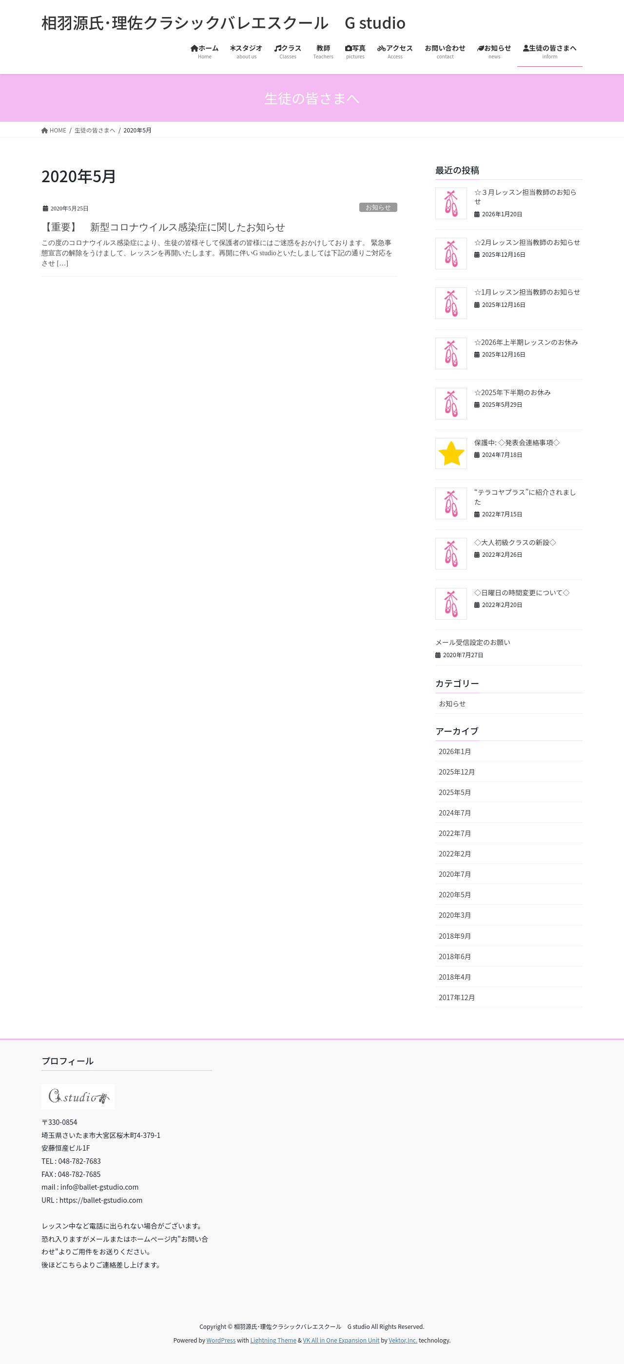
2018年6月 (455, 956)
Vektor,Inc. (403, 1340)
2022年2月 (455, 853)
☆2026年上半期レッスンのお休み (526, 342)
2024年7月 (455, 812)
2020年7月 (455, 874)
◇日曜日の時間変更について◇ (522, 592)
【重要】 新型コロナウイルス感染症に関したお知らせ (163, 227)
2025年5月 (455, 792)
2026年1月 (455, 751)
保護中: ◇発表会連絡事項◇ (517, 442)
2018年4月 (455, 977)
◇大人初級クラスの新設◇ (515, 542)
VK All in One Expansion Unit (341, 1340)
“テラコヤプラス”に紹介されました (525, 497)
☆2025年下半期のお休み (512, 392)
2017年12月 (457, 997)
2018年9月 (455, 936)
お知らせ (378, 207)
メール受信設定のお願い (472, 642)
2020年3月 (455, 915)
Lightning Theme (273, 1340)
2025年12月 (457, 772)
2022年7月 (455, 833)
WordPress (221, 1340)
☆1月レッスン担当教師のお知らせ (527, 292)
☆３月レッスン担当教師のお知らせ (525, 197)
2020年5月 (455, 894)
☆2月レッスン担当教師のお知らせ (527, 242)
